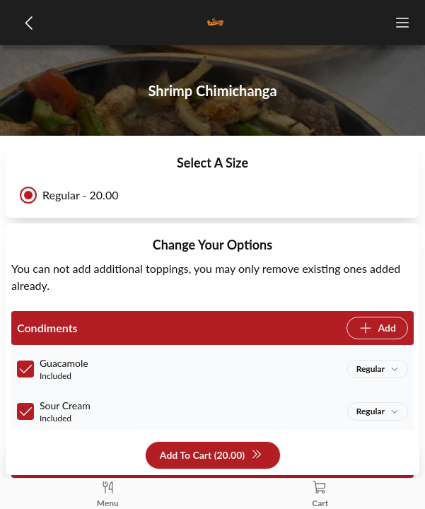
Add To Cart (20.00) (211, 455)
